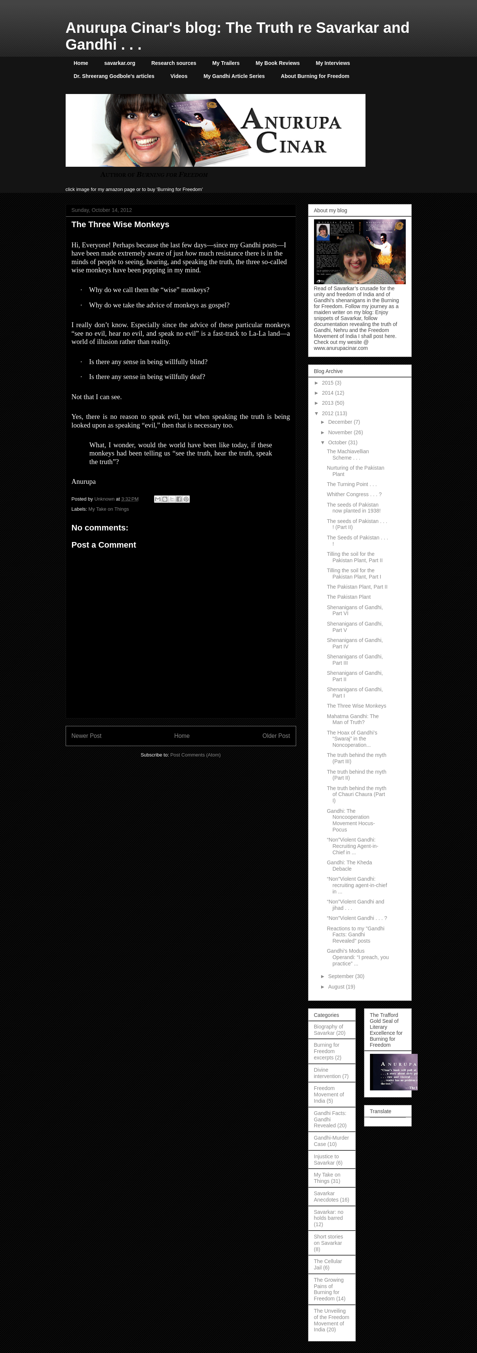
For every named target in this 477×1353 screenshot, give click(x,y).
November (341, 432)
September (341, 976)
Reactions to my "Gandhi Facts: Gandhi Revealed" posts (355, 935)
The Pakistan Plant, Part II (357, 587)
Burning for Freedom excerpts (326, 1051)
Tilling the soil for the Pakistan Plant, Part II (355, 557)
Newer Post (87, 736)
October (338, 442)
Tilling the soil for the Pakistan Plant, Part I (354, 573)
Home (81, 63)
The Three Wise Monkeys (356, 706)
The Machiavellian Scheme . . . (348, 454)
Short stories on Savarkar (328, 1240)
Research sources (174, 63)
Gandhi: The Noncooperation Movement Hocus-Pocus (351, 820)
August (337, 987)
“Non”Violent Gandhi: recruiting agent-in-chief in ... (357, 885)
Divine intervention (327, 1073)
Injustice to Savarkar (326, 1159)
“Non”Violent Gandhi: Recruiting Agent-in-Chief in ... (352, 846)
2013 (328, 403)
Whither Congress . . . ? (354, 494)
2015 (328, 383)
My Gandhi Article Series (234, 76)
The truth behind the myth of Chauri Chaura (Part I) (356, 794)
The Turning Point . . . (352, 484)
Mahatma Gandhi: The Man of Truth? (353, 719)
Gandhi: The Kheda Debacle (349, 865)
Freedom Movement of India (329, 1094)
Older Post (276, 736)
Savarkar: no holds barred (328, 1215)
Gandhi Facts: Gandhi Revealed (330, 1119)
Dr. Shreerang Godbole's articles (114, 76)
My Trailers (225, 63)
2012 (328, 413)
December (341, 422)
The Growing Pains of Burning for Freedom (329, 1289)
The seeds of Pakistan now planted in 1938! (353, 508)
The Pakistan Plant (349, 597)
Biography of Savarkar (328, 1030)
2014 (328, 393)
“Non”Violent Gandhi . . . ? (357, 918)
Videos (179, 76)
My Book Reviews (278, 63)
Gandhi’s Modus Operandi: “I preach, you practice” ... (358, 957)
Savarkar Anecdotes (326, 1196)
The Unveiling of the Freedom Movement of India (331, 1320)
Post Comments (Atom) (195, 755)
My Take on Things (108, 509)
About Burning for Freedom (315, 76)
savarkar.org (119, 63)
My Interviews (333, 63)
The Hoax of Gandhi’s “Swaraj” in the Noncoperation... (352, 739)
